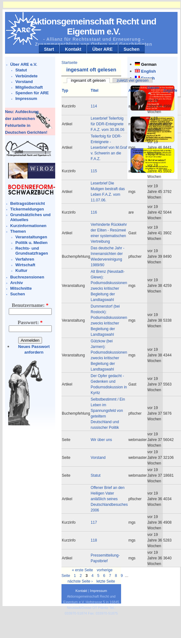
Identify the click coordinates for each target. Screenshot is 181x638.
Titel (94, 90)
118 (94, 540)
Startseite (69, 62)
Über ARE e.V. (23, 64)
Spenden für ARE (32, 93)
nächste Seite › (80, 581)
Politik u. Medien (31, 242)
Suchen (132, 49)
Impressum (26, 98)
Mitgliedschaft (29, 87)
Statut (21, 70)
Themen (18, 231)
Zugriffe (170, 90)
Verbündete (26, 76)
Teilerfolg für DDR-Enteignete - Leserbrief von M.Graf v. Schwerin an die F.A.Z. (109, 147)
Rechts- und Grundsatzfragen (31, 251)
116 (94, 212)
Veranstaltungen (31, 237)
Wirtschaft (25, 264)
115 (94, 171)
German (149, 64)
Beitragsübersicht (27, 203)
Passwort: (30, 322)
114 (94, 106)
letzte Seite (105, 581)
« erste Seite (82, 570)
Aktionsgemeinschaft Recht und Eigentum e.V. (93, 26)
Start (49, 49)
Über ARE (102, 49)
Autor (133, 90)
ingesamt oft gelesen (88, 80)
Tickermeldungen (27, 209)
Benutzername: (30, 305)
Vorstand (24, 81)
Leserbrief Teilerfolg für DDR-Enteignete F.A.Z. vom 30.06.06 (107, 124)
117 (94, 522)
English (148, 71)
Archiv (16, 282)
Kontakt (73, 49)
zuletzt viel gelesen (132, 80)
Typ (65, 90)
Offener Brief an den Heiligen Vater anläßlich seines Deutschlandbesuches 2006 (109, 498)
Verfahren (24, 259)
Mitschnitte (21, 288)
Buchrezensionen (27, 277)
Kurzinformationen (28, 225)
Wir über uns (101, 440)
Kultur (21, 270)
